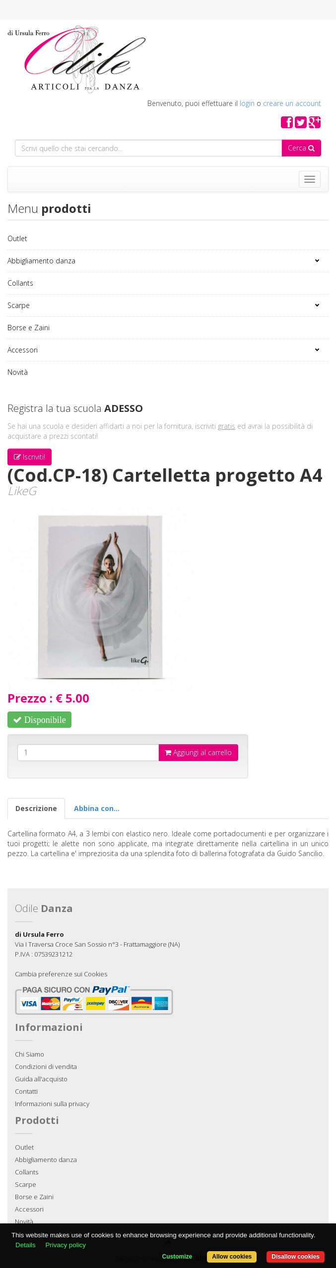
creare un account (292, 103)
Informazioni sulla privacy (52, 1103)
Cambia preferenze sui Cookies (61, 973)
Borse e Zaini (28, 327)
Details (25, 1245)
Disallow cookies (295, 1256)
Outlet (17, 238)
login (247, 103)
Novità (17, 372)
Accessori (22, 350)
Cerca (301, 147)
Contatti (26, 1091)
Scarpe (18, 305)
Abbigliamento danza (41, 260)
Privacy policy (65, 1245)
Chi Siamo (29, 1054)
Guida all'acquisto (41, 1078)
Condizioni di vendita (46, 1066)
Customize (177, 1256)
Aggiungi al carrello (198, 752)
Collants (20, 283)
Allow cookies (232, 1256)
